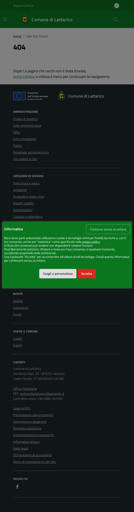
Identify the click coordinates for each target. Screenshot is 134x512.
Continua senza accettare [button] (108, 229)
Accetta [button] (86, 273)
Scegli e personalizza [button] (58, 273)
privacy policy (91, 242)
